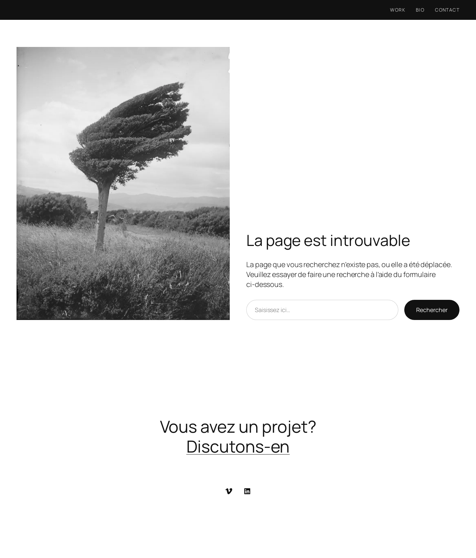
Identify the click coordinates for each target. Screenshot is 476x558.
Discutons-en (238, 446)
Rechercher (432, 310)
